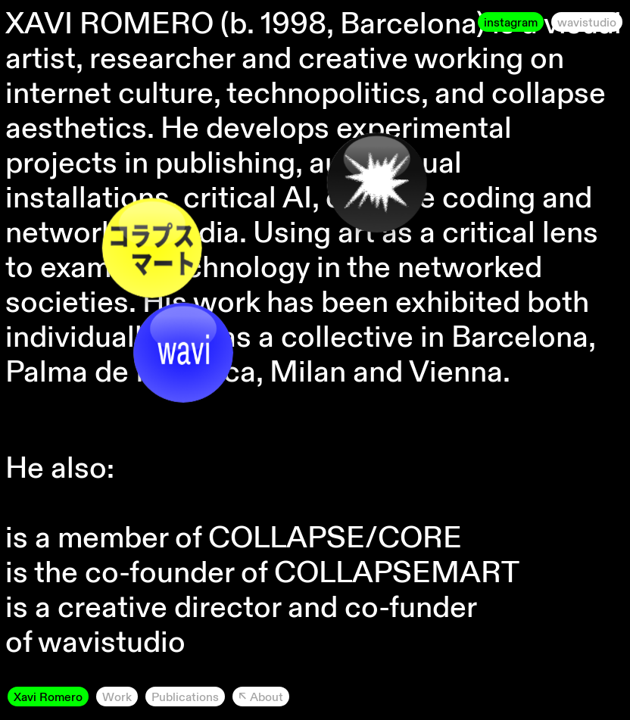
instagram (511, 22)
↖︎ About (261, 696)
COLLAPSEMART (396, 572)
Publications (185, 696)
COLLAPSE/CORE (335, 537)
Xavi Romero (48, 696)
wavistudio (586, 22)
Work (117, 696)
